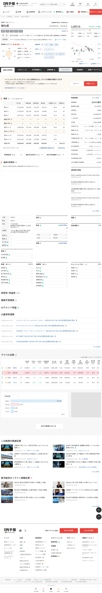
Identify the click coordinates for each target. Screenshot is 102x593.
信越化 (15, 368)
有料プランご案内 (95, 12)
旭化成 (17, 16)
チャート (80, 4)
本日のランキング (84, 450)
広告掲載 (28, 580)
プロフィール (22, 70)
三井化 (15, 382)
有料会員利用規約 (66, 582)
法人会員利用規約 (81, 582)
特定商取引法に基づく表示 (88, 580)
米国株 (71, 12)
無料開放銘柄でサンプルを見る (15, 88)
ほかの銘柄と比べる (48, 426)
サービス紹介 (18, 580)
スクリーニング (44, 12)
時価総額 (7, 396)
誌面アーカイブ (93, 70)
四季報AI (83, 12)
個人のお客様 (69, 530)
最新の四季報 (7, 70)
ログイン (95, 4)
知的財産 (74, 580)
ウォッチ (88, 4)
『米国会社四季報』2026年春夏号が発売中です (24, 3)
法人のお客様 (89, 530)
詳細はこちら (90, 83)
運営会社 (8, 580)
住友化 (15, 377)
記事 (19, 12)
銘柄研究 (31, 12)
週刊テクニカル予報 (33, 450)
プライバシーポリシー (61, 580)
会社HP (64, 31)
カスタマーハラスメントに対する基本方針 (28, 582)
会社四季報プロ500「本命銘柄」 (88, 467)
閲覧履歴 (72, 4)
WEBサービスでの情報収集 (42, 580)
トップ (6, 12)
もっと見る (95, 98)
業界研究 (58, 12)
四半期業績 (36, 70)
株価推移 (80, 70)
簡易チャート (83, 63)
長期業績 (50, 70)
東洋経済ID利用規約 (51, 582)
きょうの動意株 (83, 459)
